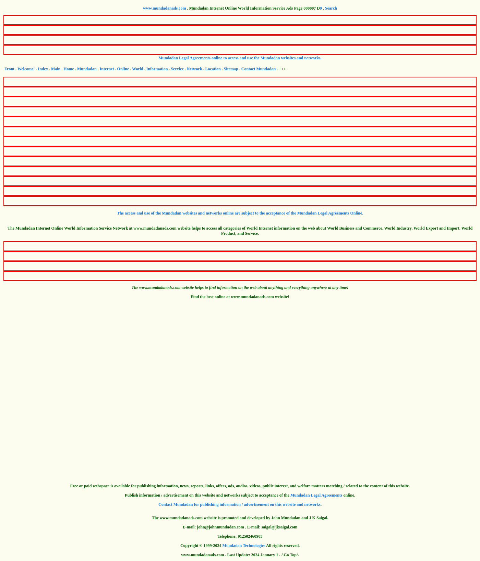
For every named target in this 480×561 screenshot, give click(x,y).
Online (123, 68)
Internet (107, 68)
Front (9, 68)
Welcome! (26, 68)
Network (194, 68)
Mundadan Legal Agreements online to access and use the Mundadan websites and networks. (240, 58)
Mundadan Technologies (244, 545)
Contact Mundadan (258, 68)
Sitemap (231, 68)
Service (177, 68)
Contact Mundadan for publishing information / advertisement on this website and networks (239, 504)
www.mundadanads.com (164, 8)
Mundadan (87, 68)
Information (157, 68)
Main (55, 68)
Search (331, 8)
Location (212, 68)
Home (68, 68)
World (137, 68)
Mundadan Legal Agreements (316, 495)
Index (43, 68)
